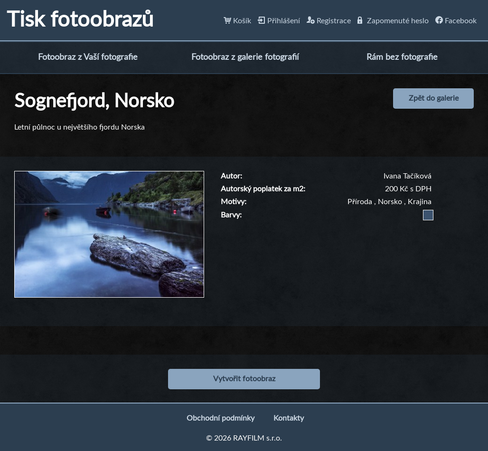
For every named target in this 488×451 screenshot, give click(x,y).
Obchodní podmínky (220, 418)
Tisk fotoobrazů (80, 20)
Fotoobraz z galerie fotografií (245, 57)
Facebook (456, 21)
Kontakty (288, 418)
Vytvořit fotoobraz (244, 379)
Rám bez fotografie (402, 57)
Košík (237, 21)
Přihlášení (279, 21)
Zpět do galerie (434, 98)
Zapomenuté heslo (393, 21)
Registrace (329, 21)
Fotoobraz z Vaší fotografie (88, 57)
